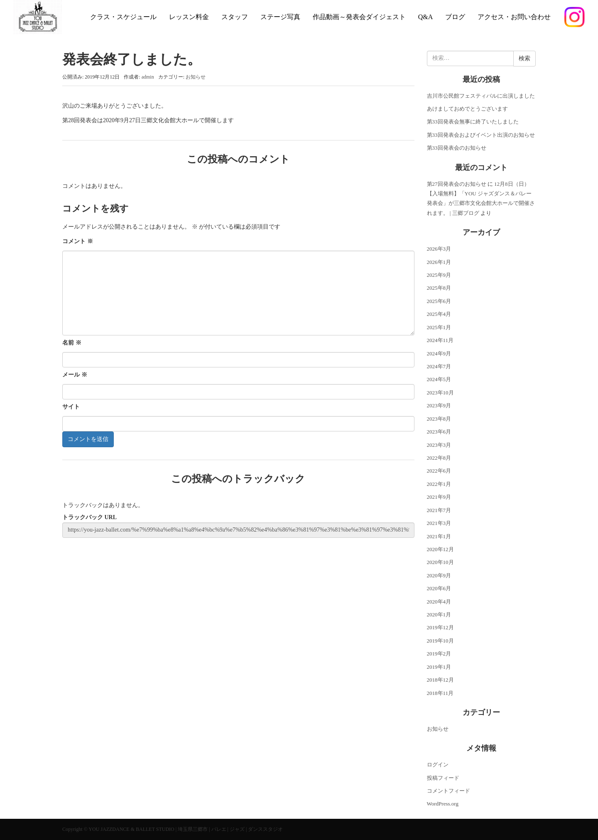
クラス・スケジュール (123, 16)
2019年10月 (440, 641)
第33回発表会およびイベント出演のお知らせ (481, 135)
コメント (77, 241)
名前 (71, 343)
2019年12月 (440, 627)
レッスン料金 (189, 16)
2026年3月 (439, 249)
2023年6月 (439, 432)
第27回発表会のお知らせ (456, 184)
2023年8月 (439, 419)
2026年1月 (439, 262)
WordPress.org (442, 804)
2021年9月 (439, 497)
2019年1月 (439, 667)
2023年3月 (439, 445)
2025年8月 (439, 288)
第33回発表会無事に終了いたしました (473, 121)
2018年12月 (440, 680)
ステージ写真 (280, 16)
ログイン (437, 764)
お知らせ (196, 77)
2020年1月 (439, 614)
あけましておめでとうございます (467, 109)
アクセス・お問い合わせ (514, 16)
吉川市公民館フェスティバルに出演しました (481, 96)
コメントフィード (448, 791)
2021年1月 (439, 536)
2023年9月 (439, 405)
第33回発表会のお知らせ (456, 148)
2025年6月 (439, 301)
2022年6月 (439, 471)
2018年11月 (440, 693)
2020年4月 (439, 602)
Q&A (425, 16)
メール (74, 375)
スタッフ (234, 16)
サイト (71, 407)
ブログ (455, 16)
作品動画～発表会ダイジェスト (359, 16)
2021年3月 (439, 523)
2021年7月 (439, 510)
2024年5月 (439, 379)
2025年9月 (439, 275)
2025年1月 (439, 327)
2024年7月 (439, 366)
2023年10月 (440, 392)
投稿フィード (443, 778)
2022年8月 (439, 458)
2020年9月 (439, 575)
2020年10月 (440, 562)
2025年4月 (439, 314)
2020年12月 (440, 549)
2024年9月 (439, 353)
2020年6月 (439, 588)
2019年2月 (439, 653)
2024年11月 (440, 340)
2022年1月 (439, 484)
